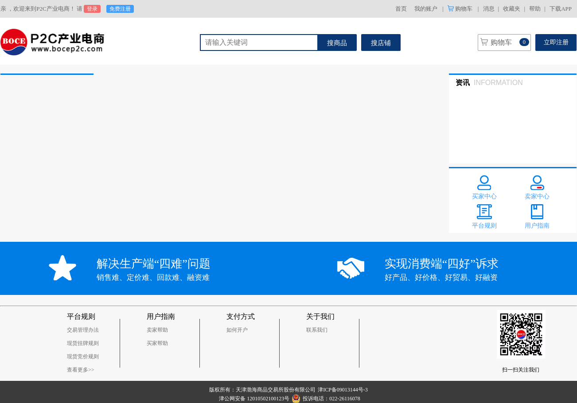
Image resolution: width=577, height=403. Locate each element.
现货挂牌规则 (83, 343)
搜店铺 (381, 42)
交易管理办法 (83, 330)
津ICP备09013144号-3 (343, 390)
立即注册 (556, 42)
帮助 (535, 8)
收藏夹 (511, 8)
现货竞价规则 (83, 356)
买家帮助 (157, 343)
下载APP (561, 8)
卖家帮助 (157, 330)
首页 (401, 8)
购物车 (461, 8)
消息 (489, 8)
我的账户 (425, 8)
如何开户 (237, 330)
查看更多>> (80, 370)
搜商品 (337, 42)
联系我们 (316, 330)
